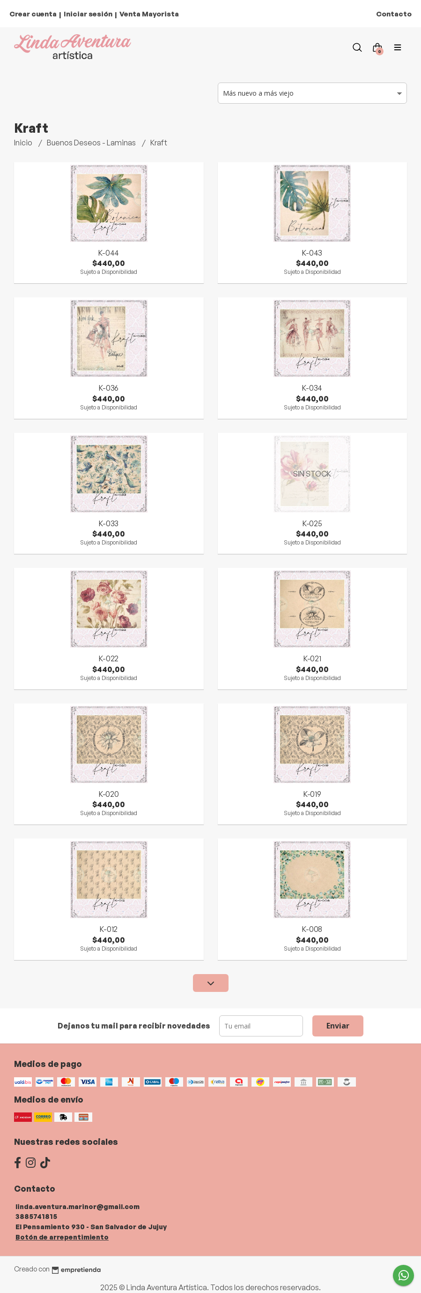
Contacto (394, 13)
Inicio (24, 142)
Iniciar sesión (88, 13)
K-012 (109, 929)
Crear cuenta (33, 13)
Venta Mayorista (149, 13)
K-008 (312, 929)
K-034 (312, 388)
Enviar (337, 1026)
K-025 (312, 523)
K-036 (108, 388)
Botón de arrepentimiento (62, 1237)
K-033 (108, 523)
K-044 (108, 252)
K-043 (312, 252)
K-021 (312, 658)
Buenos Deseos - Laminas (92, 142)
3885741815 (36, 1216)
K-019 (312, 794)
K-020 (109, 794)
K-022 (108, 658)
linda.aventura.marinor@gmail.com (77, 1206)
